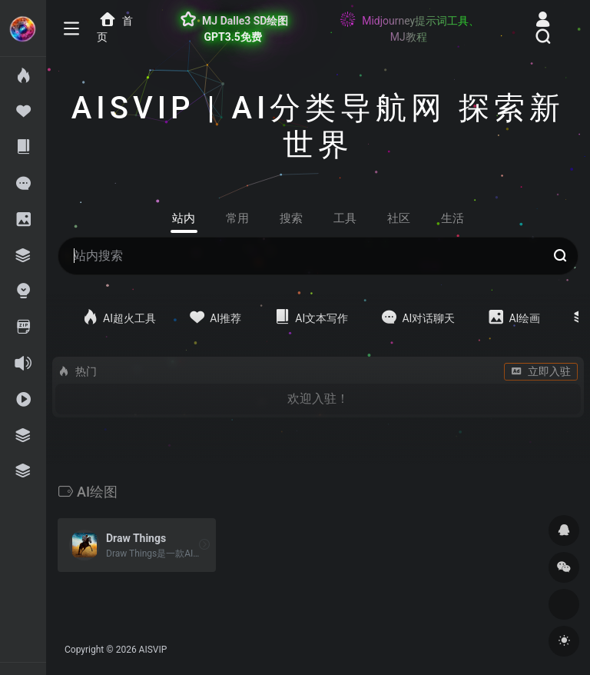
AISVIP (153, 649)
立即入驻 (541, 371)
